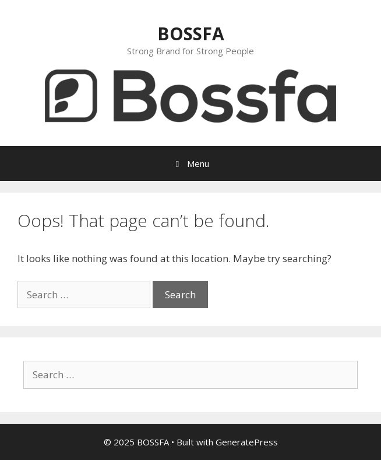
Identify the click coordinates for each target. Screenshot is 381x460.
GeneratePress (247, 442)
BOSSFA (190, 34)
